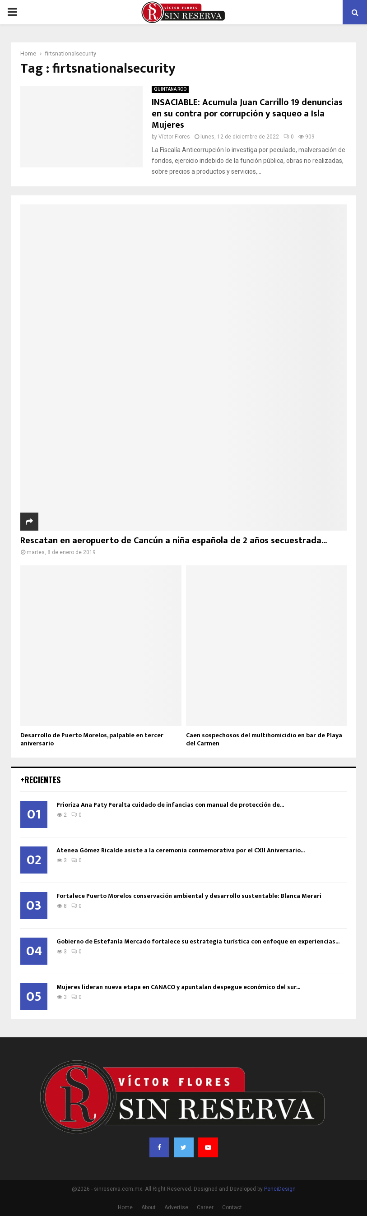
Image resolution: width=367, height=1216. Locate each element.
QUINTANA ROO (170, 89)
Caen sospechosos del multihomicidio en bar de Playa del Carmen (264, 739)
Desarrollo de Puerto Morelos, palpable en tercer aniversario (91, 739)
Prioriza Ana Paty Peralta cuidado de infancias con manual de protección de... (170, 805)
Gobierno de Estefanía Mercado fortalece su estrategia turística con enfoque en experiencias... (197, 941)
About (148, 1207)
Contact (232, 1207)
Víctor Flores (174, 137)
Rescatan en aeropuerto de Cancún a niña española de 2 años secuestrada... (173, 540)
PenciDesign (280, 1189)
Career (205, 1207)
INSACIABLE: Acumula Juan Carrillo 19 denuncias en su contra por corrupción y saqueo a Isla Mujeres (247, 114)
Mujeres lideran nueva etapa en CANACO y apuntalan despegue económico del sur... (178, 987)
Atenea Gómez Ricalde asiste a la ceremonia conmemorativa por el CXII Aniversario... (180, 850)
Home (125, 1207)
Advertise (176, 1207)
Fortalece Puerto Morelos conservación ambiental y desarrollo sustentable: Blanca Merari (188, 896)
